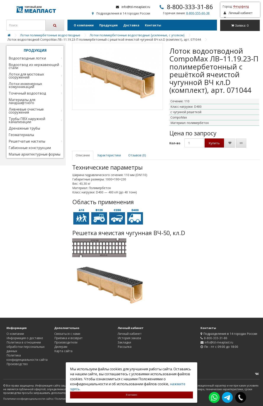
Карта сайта (63, 351)
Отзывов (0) (137, 155)
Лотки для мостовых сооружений (26, 76)
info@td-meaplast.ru (136, 7)
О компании (84, 25)
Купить (214, 143)
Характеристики (109, 155)
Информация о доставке (24, 338)
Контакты (153, 25)
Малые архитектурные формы (34, 154)
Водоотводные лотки (27, 58)
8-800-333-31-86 (190, 7)
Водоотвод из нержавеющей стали (34, 66)
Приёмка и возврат (68, 338)
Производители (65, 342)
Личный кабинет (130, 334)
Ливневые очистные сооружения (26, 111)
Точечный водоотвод (27, 93)
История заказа (129, 338)
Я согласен (131, 394)
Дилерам (60, 347)
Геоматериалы (21, 134)
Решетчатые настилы (27, 141)
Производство (17, 364)
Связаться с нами (67, 334)
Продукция (108, 25)
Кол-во (174, 143)
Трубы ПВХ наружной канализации (27, 120)
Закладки (124, 342)
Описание (83, 155)
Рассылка (125, 347)
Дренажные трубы (24, 128)
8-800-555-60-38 (198, 13)
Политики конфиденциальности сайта (28, 399)
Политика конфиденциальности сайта (27, 357)
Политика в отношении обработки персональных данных (25, 346)
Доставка (131, 25)
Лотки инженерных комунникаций (25, 85)
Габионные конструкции (30, 147)
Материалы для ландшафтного (22, 101)
